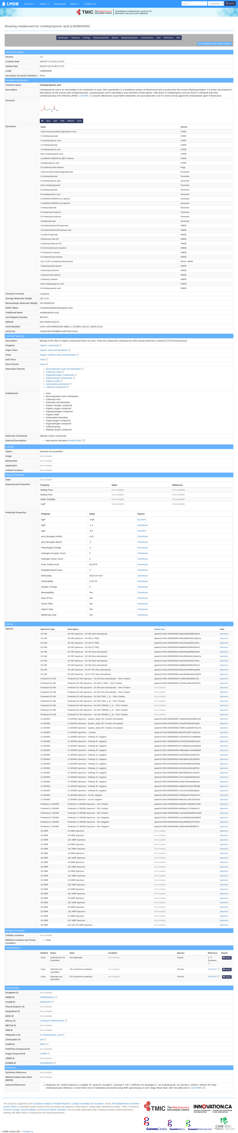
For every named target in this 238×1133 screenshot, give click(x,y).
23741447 (213, 969)
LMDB (13, 3)
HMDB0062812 (48, 997)
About (74, 3)
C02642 (45, 1053)
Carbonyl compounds (57, 387)
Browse (30, 3)
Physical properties (101, 38)
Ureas (44, 359)
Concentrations (147, 38)
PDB (62, 121)
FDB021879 (47, 1002)
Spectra (115, 38)
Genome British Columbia (53, 1109)
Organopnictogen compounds (61, 375)
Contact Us (90, 3)
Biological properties (129, 38)
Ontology (86, 38)
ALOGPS (142, 519)
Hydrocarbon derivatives (58, 384)
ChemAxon (143, 525)
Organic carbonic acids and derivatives (59, 355)
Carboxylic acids (55, 372)
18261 (44, 1044)
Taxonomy (75, 38)
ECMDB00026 (48, 1063)
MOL (48, 121)
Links (158, 38)
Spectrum (224, 634)
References (168, 38)
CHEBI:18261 (76, 440)
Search (44, 3)
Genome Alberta (28, 1109)
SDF (55, 121)
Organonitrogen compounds (60, 378)
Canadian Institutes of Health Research (51, 1103)
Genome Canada (11, 1109)
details (227, 958)
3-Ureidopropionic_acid (52, 1035)
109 (43, 1039)
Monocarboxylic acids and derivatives (65, 369)
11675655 (85, 96)
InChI (79, 121)
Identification (63, 38)
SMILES (70, 121)
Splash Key (159, 629)
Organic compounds (50, 345)
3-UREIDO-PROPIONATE (53, 1021)
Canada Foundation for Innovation (88, 1103)
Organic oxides (54, 381)
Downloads (60, 3)
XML (178, 38)
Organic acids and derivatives (55, 350)
